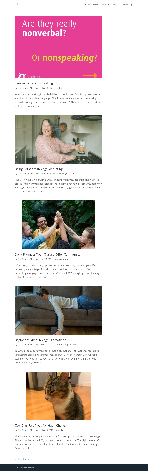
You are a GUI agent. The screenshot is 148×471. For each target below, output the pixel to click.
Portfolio (60, 88)
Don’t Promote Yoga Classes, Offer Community (47, 254)
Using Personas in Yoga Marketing (39, 169)
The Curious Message (28, 88)
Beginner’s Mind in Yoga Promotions (40, 340)
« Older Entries (23, 458)
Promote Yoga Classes (64, 173)
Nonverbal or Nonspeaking (34, 83)
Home (87, 5)
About (95, 5)
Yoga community (63, 259)
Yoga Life (60, 430)
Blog (114, 5)
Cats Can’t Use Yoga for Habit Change (41, 425)
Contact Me (124, 5)
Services (104, 5)
